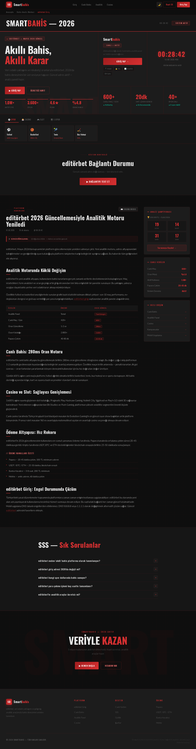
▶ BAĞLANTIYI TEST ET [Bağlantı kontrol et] (98, 181)
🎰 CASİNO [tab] (26, 119)
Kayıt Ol (169, 4)
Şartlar (118, 723)
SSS (116, 712)
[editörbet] (36, 702)
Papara (159, 707)
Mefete (159, 723)
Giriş (75, 4)
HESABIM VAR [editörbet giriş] (111, 665)
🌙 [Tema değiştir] (159, 4)
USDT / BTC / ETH (164, 712)
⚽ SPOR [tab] (12, 119)
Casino (110, 4)
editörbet (11, 510)
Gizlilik (118, 717)
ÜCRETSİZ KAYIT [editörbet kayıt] (37, 90)
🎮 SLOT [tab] (40, 119)
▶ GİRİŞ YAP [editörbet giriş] (15, 90)
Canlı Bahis (86, 4)
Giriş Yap (183, 4)
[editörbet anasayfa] (17, 5)
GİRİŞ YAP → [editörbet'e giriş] (122, 61)
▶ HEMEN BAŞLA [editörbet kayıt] (87, 665)
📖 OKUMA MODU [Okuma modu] (128, 209)
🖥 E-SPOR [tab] (55, 119)
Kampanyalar (167, 329)
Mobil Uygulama (167, 335)
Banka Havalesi (163, 717)
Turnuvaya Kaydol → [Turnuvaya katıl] (166, 247)
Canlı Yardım (120, 707)
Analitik (99, 4)
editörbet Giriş (80, 707)
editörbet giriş (81, 298)
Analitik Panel (167, 317)
